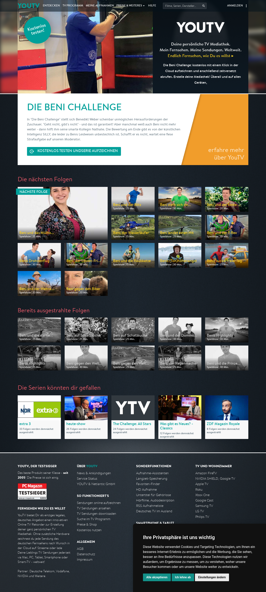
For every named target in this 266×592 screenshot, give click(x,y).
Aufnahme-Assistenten (152, 473)
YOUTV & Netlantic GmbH (96, 484)
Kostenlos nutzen (89, 530)
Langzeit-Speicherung (151, 478)
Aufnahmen (100, 5)
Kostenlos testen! (37, 29)
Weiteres (129, 5)
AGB (80, 549)
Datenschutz (86, 554)
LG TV (199, 511)
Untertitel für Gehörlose (153, 495)
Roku (198, 489)
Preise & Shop (87, 524)
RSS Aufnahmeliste (149, 506)
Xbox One (202, 495)
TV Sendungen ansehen (94, 508)
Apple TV (201, 484)
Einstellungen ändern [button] (212, 577)
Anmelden (235, 5)
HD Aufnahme (146, 489)
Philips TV (202, 517)
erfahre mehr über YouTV (226, 153)
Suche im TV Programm (93, 519)
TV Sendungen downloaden (96, 513)
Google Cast (204, 500)
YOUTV (28, 5)
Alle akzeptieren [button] (156, 577)
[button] (246, 6)
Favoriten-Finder (148, 484)
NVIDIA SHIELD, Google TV (215, 478)
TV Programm (73, 5)
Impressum (84, 559)
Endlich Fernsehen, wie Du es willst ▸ (201, 55)
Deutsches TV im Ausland (154, 511)
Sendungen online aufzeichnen (99, 503)
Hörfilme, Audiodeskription (155, 500)
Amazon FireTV (206, 473)
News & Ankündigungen (94, 473)
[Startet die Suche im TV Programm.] (185, 6)
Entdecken (51, 5)
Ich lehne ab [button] (183, 577)
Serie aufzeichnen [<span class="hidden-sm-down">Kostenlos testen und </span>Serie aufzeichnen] (77, 151)
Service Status (87, 478)
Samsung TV (204, 506)
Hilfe (152, 5)
